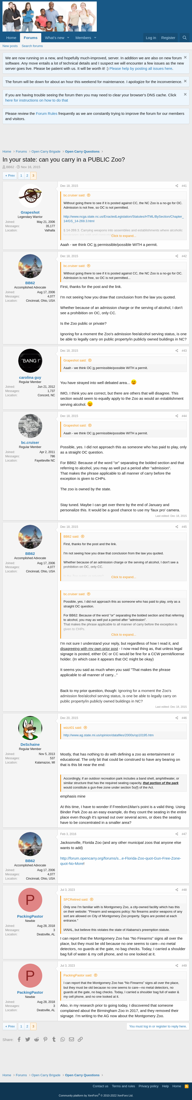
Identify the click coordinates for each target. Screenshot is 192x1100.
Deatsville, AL (46, 934)
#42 (184, 256)
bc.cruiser (30, 442)
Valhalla (49, 230)
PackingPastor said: (78, 975)
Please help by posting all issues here (141, 68)
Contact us (100, 1086)
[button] (68, 37)
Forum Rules (47, 113)
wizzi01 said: (73, 727)
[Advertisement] (93, 138)
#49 (184, 965)
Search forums (32, 46)
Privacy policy (148, 1086)
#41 (184, 186)
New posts (10, 46)
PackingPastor (30, 916)
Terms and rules (123, 1086)
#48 (184, 890)
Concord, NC (46, 395)
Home (11, 38)
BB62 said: (71, 536)
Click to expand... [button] (123, 236)
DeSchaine (30, 744)
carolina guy (30, 377)
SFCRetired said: (76, 899)
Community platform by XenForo (96, 1095)
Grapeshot (30, 212)
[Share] (177, 186)
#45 (184, 527)
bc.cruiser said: (74, 195)
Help (165, 1086)
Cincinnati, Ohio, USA (40, 300)
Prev (11, 175)
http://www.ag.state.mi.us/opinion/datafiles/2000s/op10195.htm (109, 735)
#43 (184, 350)
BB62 (10, 167)
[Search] (185, 37)
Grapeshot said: (75, 360)
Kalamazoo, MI (45, 762)
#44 (184, 416)
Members (83, 38)
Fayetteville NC (45, 460)
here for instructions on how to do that (36, 100)
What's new (54, 38)
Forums (31, 38)
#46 (184, 718)
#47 (184, 834)
